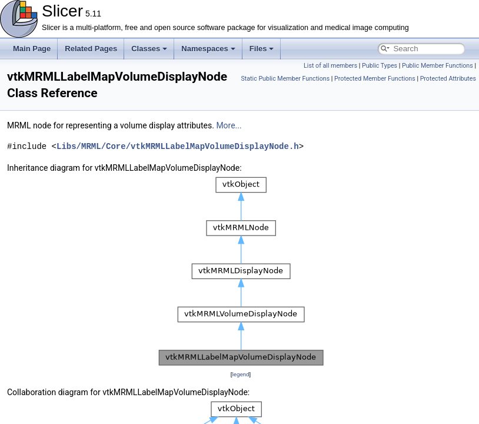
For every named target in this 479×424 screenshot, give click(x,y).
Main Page (32, 48)
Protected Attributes (448, 78)
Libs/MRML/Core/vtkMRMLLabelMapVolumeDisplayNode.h (177, 146)
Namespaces (208, 48)
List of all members (330, 65)
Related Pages (91, 48)
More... (228, 125)
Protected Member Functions (374, 78)
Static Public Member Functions (285, 78)
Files (262, 48)
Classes (149, 48)
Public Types (379, 65)
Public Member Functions (437, 65)
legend (240, 374)
